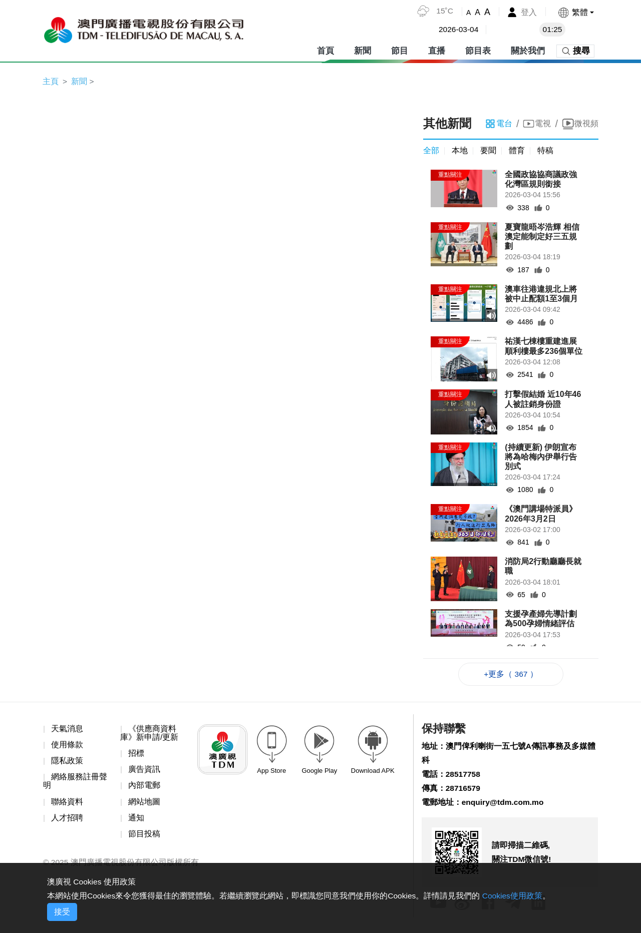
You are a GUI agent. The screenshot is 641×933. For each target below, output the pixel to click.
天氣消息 (67, 729)
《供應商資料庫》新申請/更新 (149, 734)
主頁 (51, 81)
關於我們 (528, 50)
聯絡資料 (67, 803)
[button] (575, 12)
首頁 (325, 50)
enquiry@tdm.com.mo (504, 805)
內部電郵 (144, 787)
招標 (136, 755)
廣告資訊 (144, 771)
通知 (136, 820)
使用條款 (67, 746)
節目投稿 (144, 836)
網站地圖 (144, 803)
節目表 (478, 50)
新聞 (362, 50)
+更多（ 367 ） (511, 675)
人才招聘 (67, 820)
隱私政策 (67, 762)
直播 (436, 50)
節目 (399, 50)
